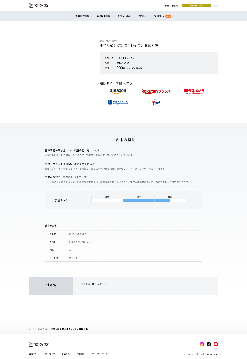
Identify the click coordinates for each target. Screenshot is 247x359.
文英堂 (41, 6)
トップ (32, 329)
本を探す (204, 6)
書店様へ (33, 354)
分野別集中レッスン (127, 57)
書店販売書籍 (45, 329)
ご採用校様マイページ (172, 6)
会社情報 (66, 354)
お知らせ (144, 17)
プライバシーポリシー (100, 354)
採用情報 (162, 17)
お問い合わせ (147, 6)
